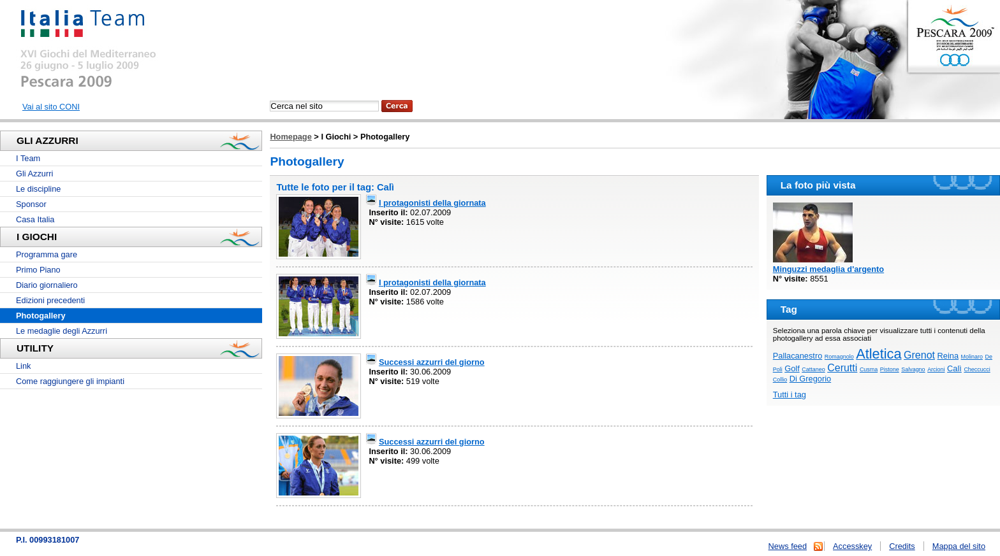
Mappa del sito (958, 546)
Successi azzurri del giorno (432, 362)
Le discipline (38, 189)
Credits (902, 546)
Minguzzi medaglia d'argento (828, 269)
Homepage (290, 136)
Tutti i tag (789, 394)
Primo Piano (38, 269)
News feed (787, 546)
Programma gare (46, 254)
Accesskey (852, 546)
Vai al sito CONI (51, 106)
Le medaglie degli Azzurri (61, 331)
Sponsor (31, 204)
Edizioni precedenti (50, 300)
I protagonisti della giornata (432, 203)
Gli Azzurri (34, 173)
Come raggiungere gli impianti (70, 381)
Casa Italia (35, 219)
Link (23, 366)
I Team (28, 158)
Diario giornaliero (47, 285)
